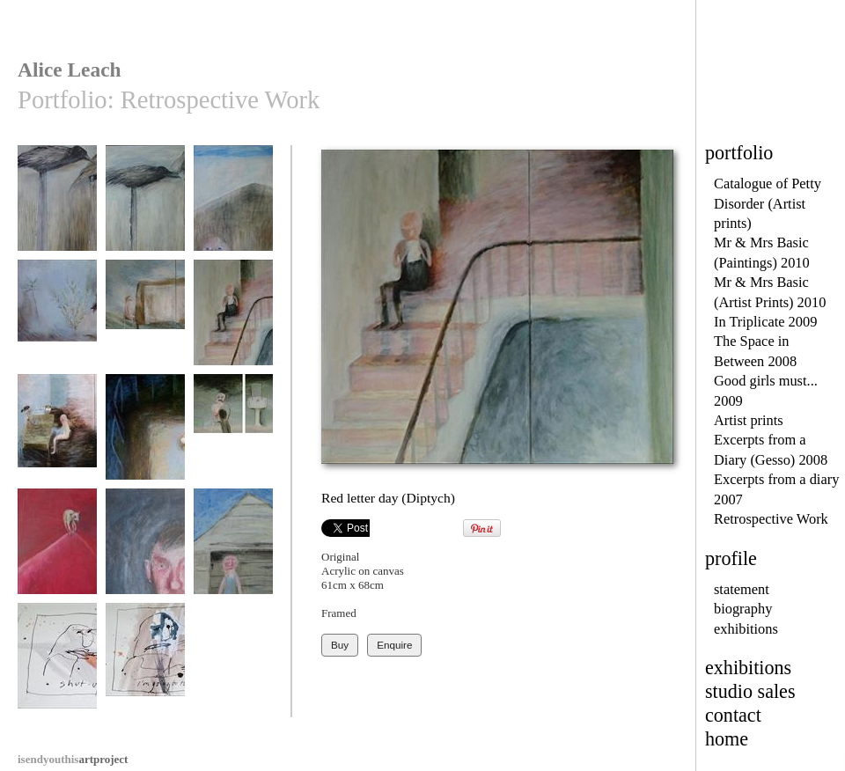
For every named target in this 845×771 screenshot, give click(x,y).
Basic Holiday (233, 549)
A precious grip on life (57, 555)
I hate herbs (57, 321)
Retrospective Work (771, 518)
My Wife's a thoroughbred (233, 212)
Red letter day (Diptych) (233, 327)
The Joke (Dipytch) (57, 441)
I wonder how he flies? (145, 212)
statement (741, 589)
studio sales (750, 691)
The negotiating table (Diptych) (145, 327)
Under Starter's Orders (57, 212)
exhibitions (746, 628)
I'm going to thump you (145, 670)
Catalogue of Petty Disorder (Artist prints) (767, 203)
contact (733, 715)
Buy (340, 644)
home (726, 739)
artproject (73, 759)
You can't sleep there (145, 441)
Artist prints (748, 420)
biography (743, 608)
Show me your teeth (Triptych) (233, 441)
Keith (145, 549)
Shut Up (57, 664)
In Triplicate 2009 (765, 321)
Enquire (394, 644)
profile (731, 558)
